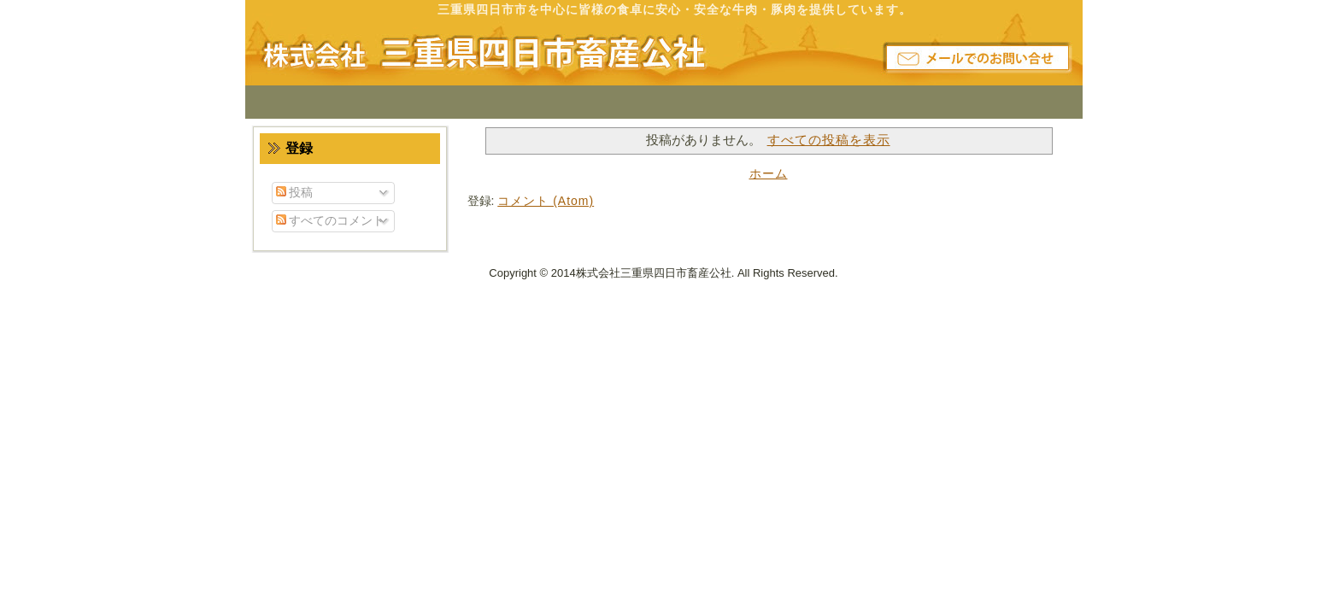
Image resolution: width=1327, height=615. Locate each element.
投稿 (295, 192)
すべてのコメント (330, 220)
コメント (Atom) (545, 201)
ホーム (768, 173)
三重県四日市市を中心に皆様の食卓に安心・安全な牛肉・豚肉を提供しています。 (674, 9)
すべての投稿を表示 (828, 139)
